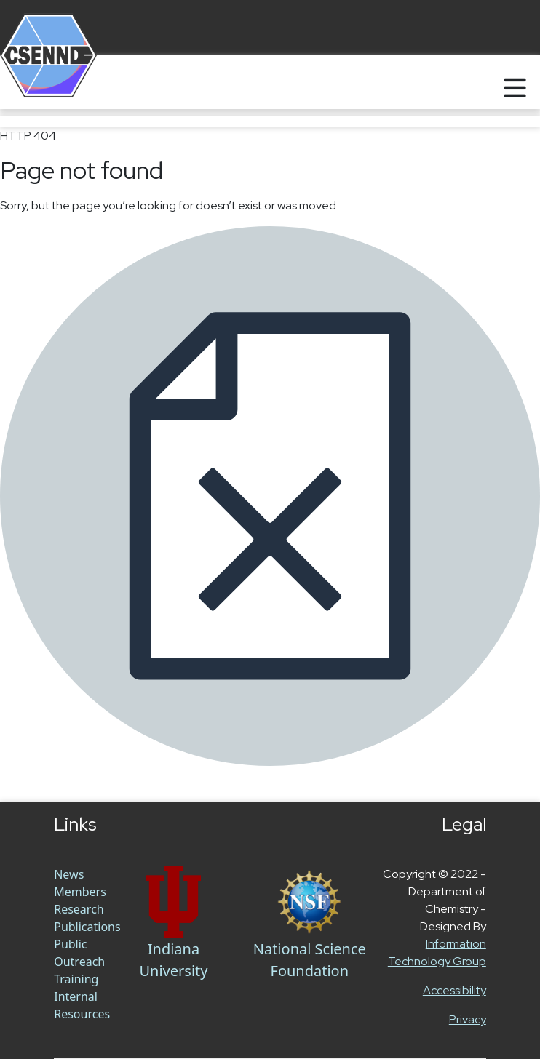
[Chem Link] (173, 902)
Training (76, 979)
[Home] (31, 82)
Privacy (467, 1019)
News (69, 874)
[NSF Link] (309, 902)
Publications (87, 927)
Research (79, 909)
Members (80, 892)
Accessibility (454, 990)
